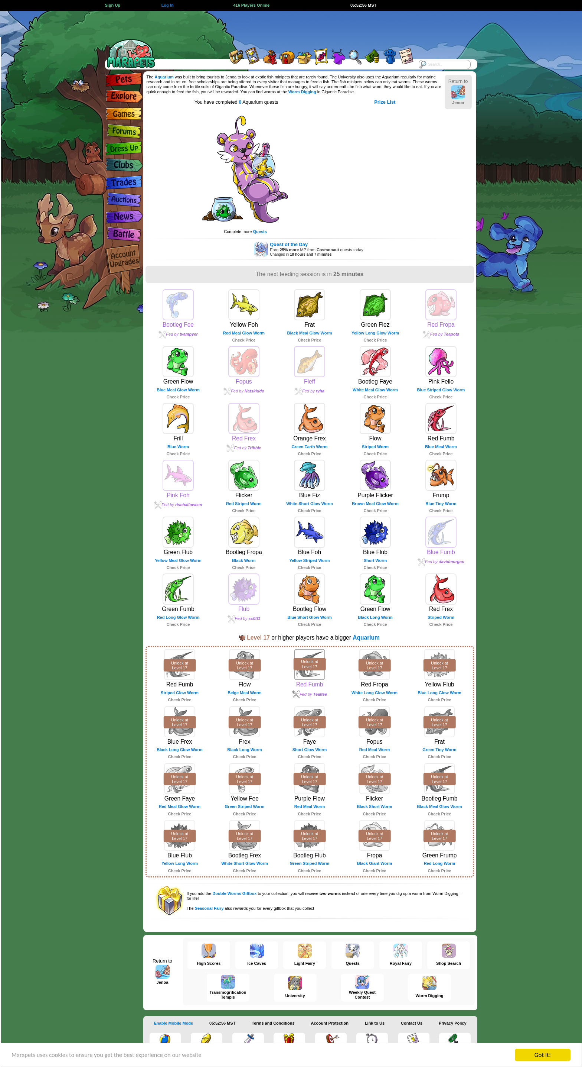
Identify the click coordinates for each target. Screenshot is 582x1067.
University (347, 77)
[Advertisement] (284, 28)
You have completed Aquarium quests (236, 102)
